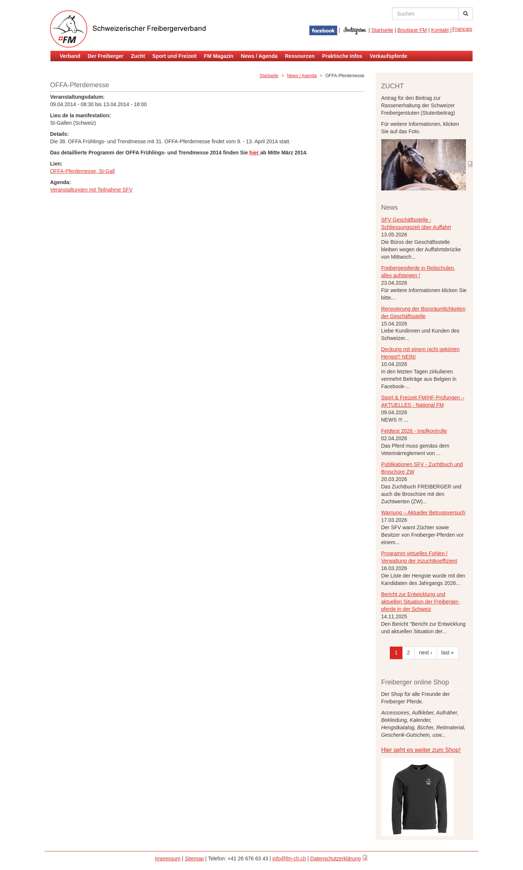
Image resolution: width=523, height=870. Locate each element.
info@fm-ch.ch (289, 858)
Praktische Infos (342, 56)
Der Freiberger (105, 56)
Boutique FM (412, 30)
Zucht (138, 56)
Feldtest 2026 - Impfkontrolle (414, 431)
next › (425, 652)
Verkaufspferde (388, 56)
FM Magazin (218, 56)
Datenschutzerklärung (335, 858)
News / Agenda (259, 56)
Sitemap (194, 858)
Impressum (168, 858)
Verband (70, 56)
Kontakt (439, 30)
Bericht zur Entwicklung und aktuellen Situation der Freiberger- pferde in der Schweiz (420, 601)
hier (254, 153)
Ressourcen (300, 56)
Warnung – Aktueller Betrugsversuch (423, 513)
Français (462, 29)
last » (447, 652)
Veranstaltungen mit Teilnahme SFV (91, 190)
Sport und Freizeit (174, 56)
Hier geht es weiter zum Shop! (421, 750)
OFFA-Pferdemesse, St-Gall (82, 171)
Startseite (382, 30)
